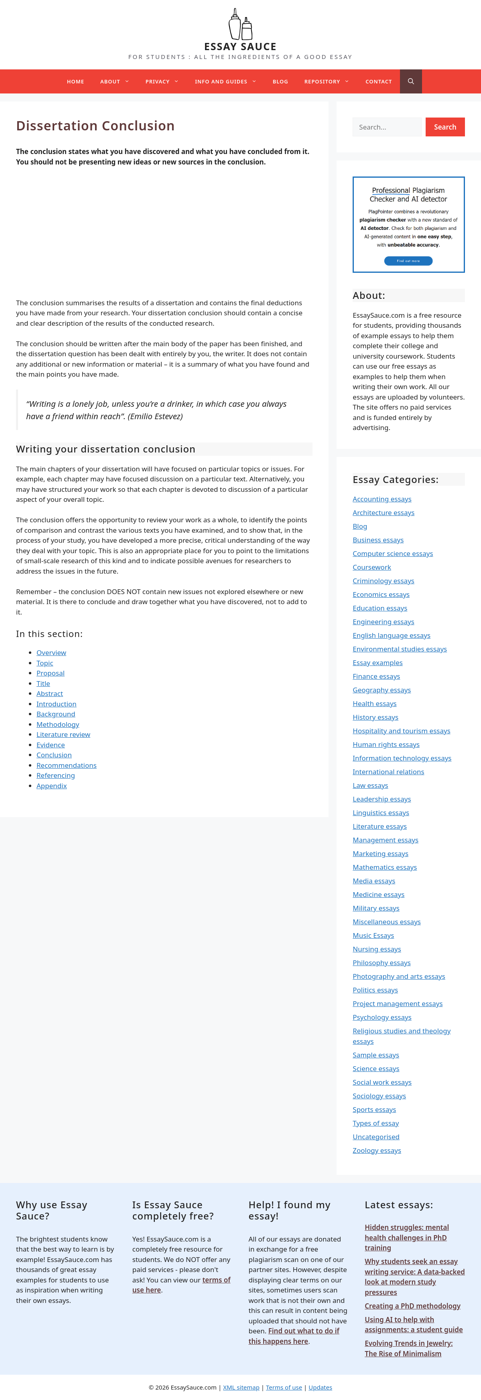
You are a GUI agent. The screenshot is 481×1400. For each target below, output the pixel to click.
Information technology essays (402, 758)
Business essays (378, 539)
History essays (375, 717)
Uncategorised (376, 1136)
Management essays (385, 839)
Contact (378, 81)
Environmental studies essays (400, 648)
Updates (320, 1387)
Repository (330, 81)
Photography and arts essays (399, 976)
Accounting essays (382, 498)
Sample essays (376, 1054)
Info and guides (230, 81)
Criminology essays (383, 580)
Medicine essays (378, 894)
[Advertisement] (164, 233)
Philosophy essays (382, 962)
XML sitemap (241, 1387)
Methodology (58, 724)
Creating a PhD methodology (413, 1306)
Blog (280, 81)
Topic (45, 663)
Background (56, 713)
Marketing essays (380, 853)
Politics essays (375, 989)
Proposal (51, 673)
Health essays (374, 703)
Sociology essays (379, 1095)
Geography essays (382, 689)
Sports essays (374, 1109)
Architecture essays (383, 512)
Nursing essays (377, 949)
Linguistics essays (381, 812)
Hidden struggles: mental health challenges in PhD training (407, 1237)
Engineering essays (383, 621)
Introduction (57, 703)
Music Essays (373, 935)
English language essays (391, 635)
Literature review (63, 734)
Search (445, 127)
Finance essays (376, 676)
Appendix (52, 785)
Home (75, 81)
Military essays (376, 908)
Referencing (56, 775)
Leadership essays (382, 798)
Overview (51, 652)
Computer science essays (393, 553)
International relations (388, 771)
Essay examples (378, 662)
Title (43, 683)
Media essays (374, 880)
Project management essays (397, 1003)
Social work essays (382, 1082)
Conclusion (54, 754)
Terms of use (284, 1387)
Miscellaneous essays (387, 921)
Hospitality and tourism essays (401, 730)
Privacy (166, 81)
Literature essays (380, 826)
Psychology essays (382, 1017)
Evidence (51, 744)
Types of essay (376, 1123)
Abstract (50, 693)
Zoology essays (377, 1150)
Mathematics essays (385, 867)
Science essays (376, 1068)
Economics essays (381, 594)
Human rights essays (386, 744)
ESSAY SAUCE (240, 46)
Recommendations (67, 765)
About (119, 81)
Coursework (372, 567)
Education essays (380, 608)
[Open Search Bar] (411, 81)
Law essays (370, 785)
